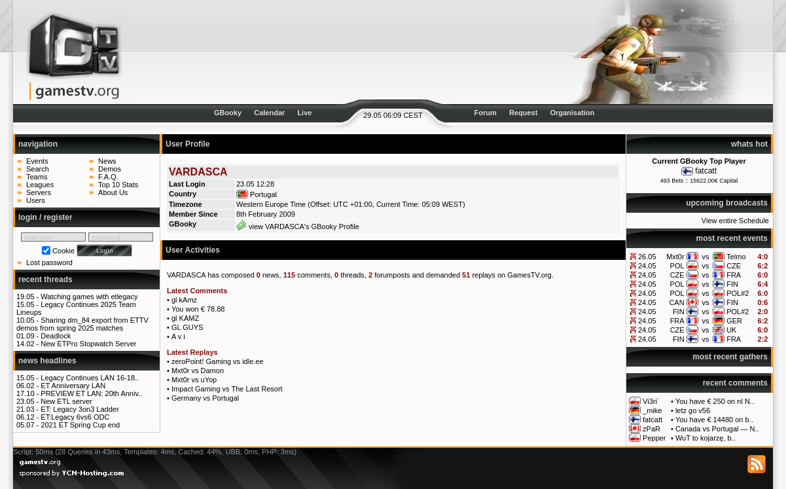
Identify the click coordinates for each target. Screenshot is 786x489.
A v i (178, 336)
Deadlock (56, 336)
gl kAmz (184, 300)
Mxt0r (675, 257)
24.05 (647, 266)
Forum (485, 113)
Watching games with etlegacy (89, 296)
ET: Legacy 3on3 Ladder (79, 409)
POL (677, 266)
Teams (36, 177)
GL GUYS (187, 327)
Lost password (49, 262)
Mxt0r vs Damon (197, 370)
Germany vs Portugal (205, 398)
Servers (38, 192)
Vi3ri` (651, 401)
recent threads (45, 279)
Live (304, 113)
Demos (109, 169)
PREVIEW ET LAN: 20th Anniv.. (91, 393)
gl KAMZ (185, 318)
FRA (733, 275)
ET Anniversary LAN (73, 385)
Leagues (40, 185)
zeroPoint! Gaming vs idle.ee (217, 361)
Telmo (735, 257)
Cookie (63, 251)
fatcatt (706, 170)
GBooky (227, 113)
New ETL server (66, 401)
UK (731, 330)
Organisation (572, 113)
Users (35, 200)
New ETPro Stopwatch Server (88, 344)
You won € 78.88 (198, 309)
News (107, 161)
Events (37, 161)
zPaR (651, 429)
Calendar (269, 113)
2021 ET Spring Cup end (80, 425)
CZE (733, 266)
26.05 (647, 257)
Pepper (654, 438)
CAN (676, 302)
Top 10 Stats (118, 185)
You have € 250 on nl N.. (714, 401)
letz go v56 (692, 410)
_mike (652, 410)
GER (734, 321)
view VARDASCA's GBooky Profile (297, 226)
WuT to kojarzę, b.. (705, 438)
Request (523, 113)
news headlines (47, 360)
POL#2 (737, 293)
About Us (113, 192)
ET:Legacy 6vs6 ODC (75, 417)
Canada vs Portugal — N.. (717, 429)
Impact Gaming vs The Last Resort (227, 389)
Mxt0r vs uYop (194, 380)
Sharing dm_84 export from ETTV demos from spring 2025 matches (82, 324)
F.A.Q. (108, 177)
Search (37, 169)
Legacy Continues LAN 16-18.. (90, 378)
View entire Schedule (735, 221)
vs (705, 257)
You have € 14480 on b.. (714, 420)
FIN (732, 284)
